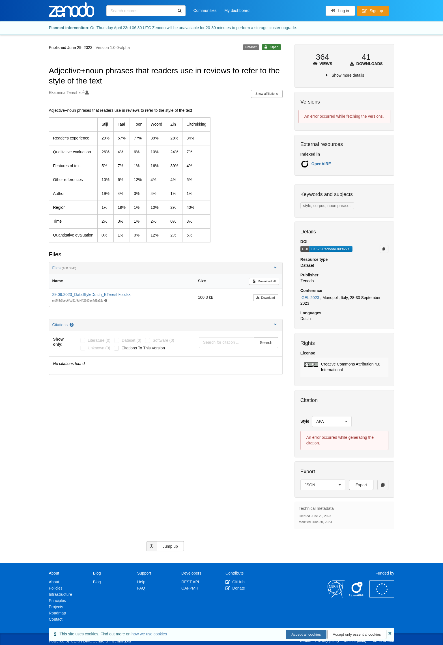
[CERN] (336, 596)
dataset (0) (131, 340)
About (54, 582)
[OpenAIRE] (357, 596)
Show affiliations (266, 93)
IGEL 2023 (310, 297)
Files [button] (165, 267)
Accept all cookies (306, 634)
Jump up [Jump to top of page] (162, 546)
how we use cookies (149, 634)
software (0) (163, 340)
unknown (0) (99, 348)
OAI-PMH (189, 588)
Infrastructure (60, 594)
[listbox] (332, 421)
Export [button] (361, 485)
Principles (57, 600)
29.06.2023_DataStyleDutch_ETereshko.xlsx (91, 294)
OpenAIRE (321, 164)
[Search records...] (140, 10)
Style (304, 421)
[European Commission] (381, 596)
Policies (56, 588)
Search (266, 342)
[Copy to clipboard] (384, 249)
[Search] (180, 10)
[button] (344, 367)
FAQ (141, 588)
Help (141, 582)
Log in (340, 10)
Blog (97, 582)
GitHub (234, 582)
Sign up (372, 10)
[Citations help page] (72, 324)
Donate (235, 588)
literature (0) (99, 340)
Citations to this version (143, 348)
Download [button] (265, 297)
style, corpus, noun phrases (327, 205)
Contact (56, 619)
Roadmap (57, 613)
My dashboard (237, 10)
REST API (190, 582)
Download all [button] (264, 281)
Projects (56, 607)
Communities (205, 10)
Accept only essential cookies (357, 634)
